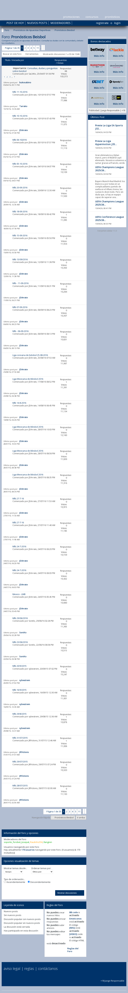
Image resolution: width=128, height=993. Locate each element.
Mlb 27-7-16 (18, 498)
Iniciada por (18, 60)
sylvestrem (34, 668)
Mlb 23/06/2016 (20, 642)
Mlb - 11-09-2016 (20, 283)
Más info (99, 55)
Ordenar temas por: (41, 868)
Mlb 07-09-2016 (19, 307)
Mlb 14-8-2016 (19, 402)
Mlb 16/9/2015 (19, 689)
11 (37, 47)
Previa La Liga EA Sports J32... (109, 127)
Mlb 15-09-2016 (19, 235)
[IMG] (72, 927)
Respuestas (61, 60)
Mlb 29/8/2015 (19, 713)
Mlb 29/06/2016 (20, 618)
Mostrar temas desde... (15, 868)
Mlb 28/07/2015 (20, 785)
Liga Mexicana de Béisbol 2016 (27, 378)
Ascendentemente (14, 882)
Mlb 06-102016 (19, 139)
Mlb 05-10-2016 (19, 163)
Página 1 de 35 (12, 47)
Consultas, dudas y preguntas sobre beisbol (35, 70)
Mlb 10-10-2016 (19, 115)
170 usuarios (28, 849)
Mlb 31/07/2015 (20, 737)
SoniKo (32, 620)
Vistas (60, 62)
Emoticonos (75, 918)
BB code (73, 912)
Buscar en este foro (12, 54)
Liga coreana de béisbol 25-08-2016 (30, 355)
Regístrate (102, 23)
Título (7, 60)
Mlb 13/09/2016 (20, 259)
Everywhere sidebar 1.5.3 (107, 231)
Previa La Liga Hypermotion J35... (106, 142)
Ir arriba (81, 817)
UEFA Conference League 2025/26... (109, 218)
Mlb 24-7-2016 (19, 546)
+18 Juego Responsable (112, 979)
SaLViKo (32, 73)
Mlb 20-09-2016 (19, 187)
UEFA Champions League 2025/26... (109, 169)
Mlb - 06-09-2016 (20, 331)
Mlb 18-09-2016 (19, 211)
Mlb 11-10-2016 (19, 91)
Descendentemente (39, 882)
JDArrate (33, 94)
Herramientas (31, 54)
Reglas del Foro (72, 950)
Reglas (29, 968)
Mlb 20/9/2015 (19, 665)
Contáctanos (48, 968)
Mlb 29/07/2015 (20, 761)
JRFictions (33, 740)
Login (117, 23)
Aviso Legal (12, 968)
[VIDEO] (73, 934)
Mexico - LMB (19, 594)
